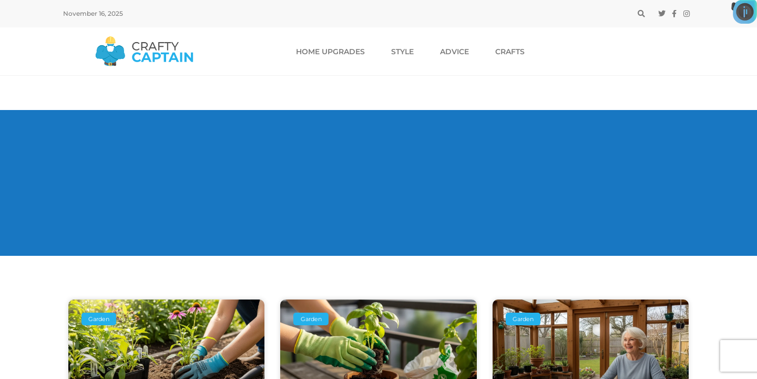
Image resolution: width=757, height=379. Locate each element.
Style (402, 51)
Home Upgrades (330, 51)
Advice (454, 51)
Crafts (510, 51)
